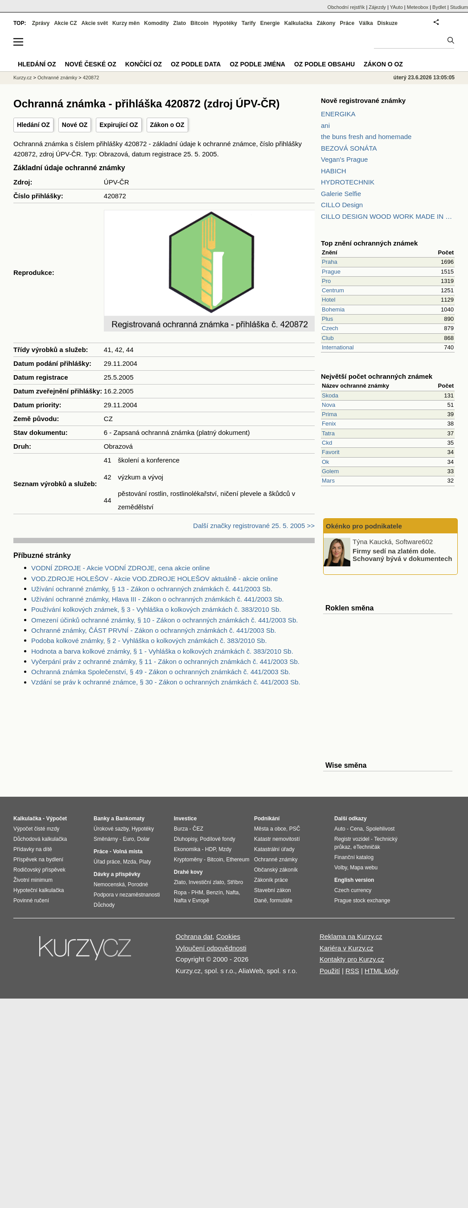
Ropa (180, 892)
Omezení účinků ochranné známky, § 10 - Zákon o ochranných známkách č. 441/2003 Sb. (164, 620)
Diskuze (388, 23)
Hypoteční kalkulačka (38, 890)
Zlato (179, 23)
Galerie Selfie (341, 193)
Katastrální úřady (274, 849)
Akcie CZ (65, 23)
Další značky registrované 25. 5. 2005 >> (254, 525)
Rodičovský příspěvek (39, 870)
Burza (181, 829)
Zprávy (40, 23)
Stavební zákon (272, 890)
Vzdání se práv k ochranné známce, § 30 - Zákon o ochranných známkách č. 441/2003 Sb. (165, 682)
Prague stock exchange (362, 900)
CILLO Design (342, 205)
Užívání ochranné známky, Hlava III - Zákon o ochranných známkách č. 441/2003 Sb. (157, 599)
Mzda (129, 862)
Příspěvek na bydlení (38, 859)
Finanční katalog (354, 857)
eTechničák (366, 847)
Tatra (328, 433)
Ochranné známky (57, 77)
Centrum (333, 290)
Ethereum (237, 859)
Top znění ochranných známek (369, 243)
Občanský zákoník (276, 870)
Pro (326, 281)
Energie (270, 23)
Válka (366, 23)
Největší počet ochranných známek (376, 376)
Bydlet (439, 7)
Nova (328, 404)
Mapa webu (364, 867)
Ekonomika (187, 849)
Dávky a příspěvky (117, 874)
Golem (330, 471)
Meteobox (417, 7)
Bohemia (333, 309)
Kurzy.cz (22, 77)
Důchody (104, 905)
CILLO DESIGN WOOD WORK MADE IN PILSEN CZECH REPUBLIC (388, 216)
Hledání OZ (33, 124)
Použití (330, 971)
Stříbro (235, 882)
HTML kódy (381, 971)
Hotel (328, 299)
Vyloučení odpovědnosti (211, 948)
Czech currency (352, 890)
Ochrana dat (194, 936)
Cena (356, 829)
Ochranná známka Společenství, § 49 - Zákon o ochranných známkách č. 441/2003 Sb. (160, 672)
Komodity (156, 23)
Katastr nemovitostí (277, 839)
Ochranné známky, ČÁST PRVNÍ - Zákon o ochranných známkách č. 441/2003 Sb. (153, 630)
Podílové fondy (217, 839)
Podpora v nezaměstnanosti (127, 895)
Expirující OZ (118, 124)
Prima (329, 414)
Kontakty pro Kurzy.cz (352, 959)
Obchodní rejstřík (346, 7)
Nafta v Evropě (191, 900)
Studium (459, 7)
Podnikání (266, 818)
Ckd (327, 442)
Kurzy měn (126, 23)
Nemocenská (109, 884)
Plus (327, 318)
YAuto (396, 7)
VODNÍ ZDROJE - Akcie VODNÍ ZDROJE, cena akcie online (120, 568)
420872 (91, 77)
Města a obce (270, 829)
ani (325, 125)
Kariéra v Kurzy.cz (347, 948)
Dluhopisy (185, 839)
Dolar (143, 839)
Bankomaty (129, 818)
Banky (102, 818)
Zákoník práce (271, 880)
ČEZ (198, 829)
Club (328, 338)
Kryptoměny (188, 859)
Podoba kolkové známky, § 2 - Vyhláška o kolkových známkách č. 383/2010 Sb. (149, 640)
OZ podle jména (257, 64)
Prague (331, 271)
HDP (210, 849)
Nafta (232, 892)
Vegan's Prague (344, 159)
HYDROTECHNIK (347, 182)
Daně (260, 900)
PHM (197, 892)
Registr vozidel (351, 839)
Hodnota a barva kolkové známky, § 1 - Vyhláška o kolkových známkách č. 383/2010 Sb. (162, 651)
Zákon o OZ (167, 124)
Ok (325, 462)
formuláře (281, 900)
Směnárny (106, 839)
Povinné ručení (31, 900)
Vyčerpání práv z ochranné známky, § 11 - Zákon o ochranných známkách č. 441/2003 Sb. (165, 661)
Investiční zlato (206, 882)
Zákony (325, 23)
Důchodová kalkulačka (40, 839)
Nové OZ (75, 124)
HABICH (333, 171)
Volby (340, 867)
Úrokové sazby (111, 829)
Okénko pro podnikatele (364, 526)
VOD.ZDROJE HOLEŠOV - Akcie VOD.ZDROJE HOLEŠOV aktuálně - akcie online (154, 578)
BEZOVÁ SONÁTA (349, 148)
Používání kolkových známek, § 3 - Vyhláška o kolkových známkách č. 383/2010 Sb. (156, 609)
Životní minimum (33, 880)
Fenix (329, 423)
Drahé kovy (188, 872)
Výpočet (56, 818)
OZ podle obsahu (324, 64)
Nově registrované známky (363, 100)
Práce (347, 23)
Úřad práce (107, 862)
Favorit (331, 452)
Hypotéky (225, 23)
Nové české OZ (90, 64)
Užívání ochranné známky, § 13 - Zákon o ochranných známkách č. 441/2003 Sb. (151, 589)
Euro (128, 839)
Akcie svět (95, 23)
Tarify (249, 23)
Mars (328, 480)
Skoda (330, 395)
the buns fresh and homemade (366, 136)
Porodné (138, 884)
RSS (352, 971)
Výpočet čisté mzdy (36, 829)
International (338, 347)
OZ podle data (196, 64)
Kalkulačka (298, 23)
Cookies (228, 936)
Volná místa (127, 851)
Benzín (214, 892)
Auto (339, 829)
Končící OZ (143, 64)
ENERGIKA (338, 114)
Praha (329, 261)
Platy (145, 862)
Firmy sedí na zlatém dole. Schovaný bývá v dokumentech (402, 554)
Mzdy (225, 849)
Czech (330, 328)
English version (354, 880)
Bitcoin (199, 23)
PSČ (294, 829)
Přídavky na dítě (32, 849)
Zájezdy (377, 7)
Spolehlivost (380, 829)
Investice (185, 818)
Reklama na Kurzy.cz (351, 936)
